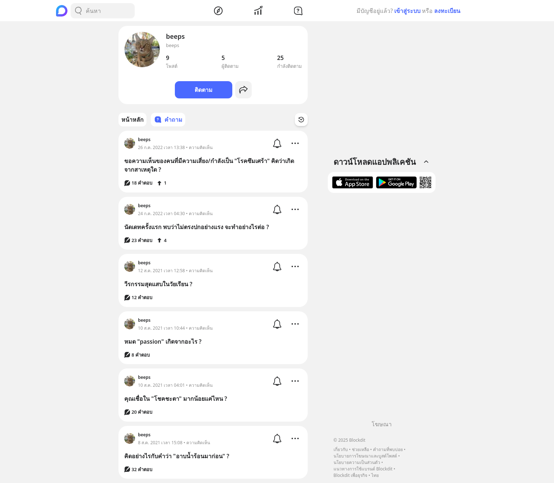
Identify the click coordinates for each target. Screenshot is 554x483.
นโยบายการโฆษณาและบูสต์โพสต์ (365, 456)
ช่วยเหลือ (360, 449)
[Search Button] (78, 10)
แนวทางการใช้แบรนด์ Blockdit (363, 469)
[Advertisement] (382, 309)
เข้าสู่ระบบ (407, 11)
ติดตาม (204, 90)
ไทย (375, 475)
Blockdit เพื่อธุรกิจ (350, 475)
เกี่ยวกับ (341, 449)
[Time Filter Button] (301, 119)
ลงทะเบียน (447, 11)
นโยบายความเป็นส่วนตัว (357, 462)
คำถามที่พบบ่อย (388, 449)
